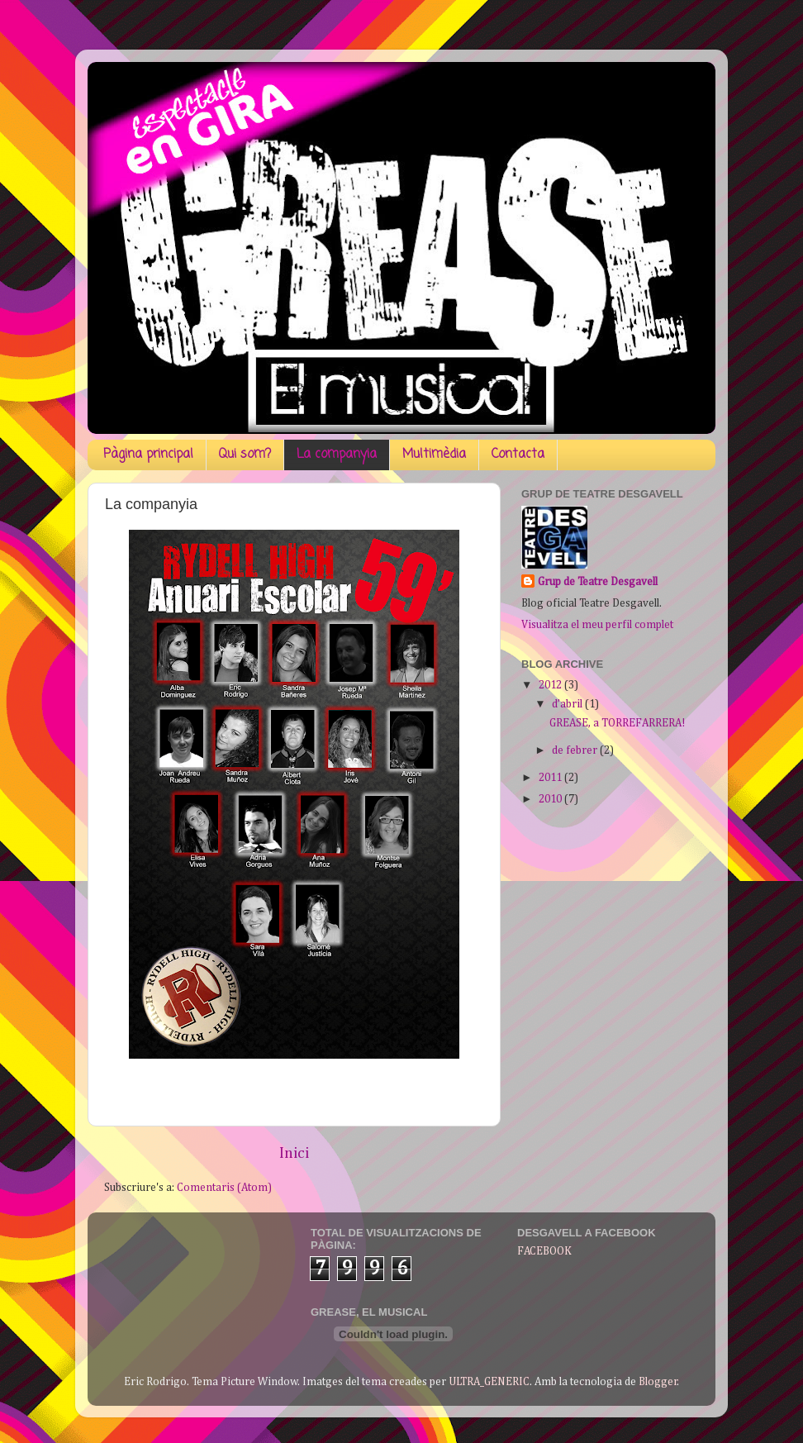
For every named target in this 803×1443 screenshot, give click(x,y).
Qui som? (245, 454)
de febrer (576, 750)
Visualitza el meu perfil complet (597, 625)
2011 (551, 777)
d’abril (568, 704)
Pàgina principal (148, 454)
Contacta (518, 454)
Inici (294, 1153)
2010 (551, 799)
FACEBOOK (544, 1251)
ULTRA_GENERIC (489, 1382)
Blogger (658, 1382)
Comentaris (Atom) (224, 1187)
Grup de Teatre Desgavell (598, 582)
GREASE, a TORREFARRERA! (617, 723)
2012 (551, 685)
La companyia (337, 454)
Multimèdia (434, 454)
